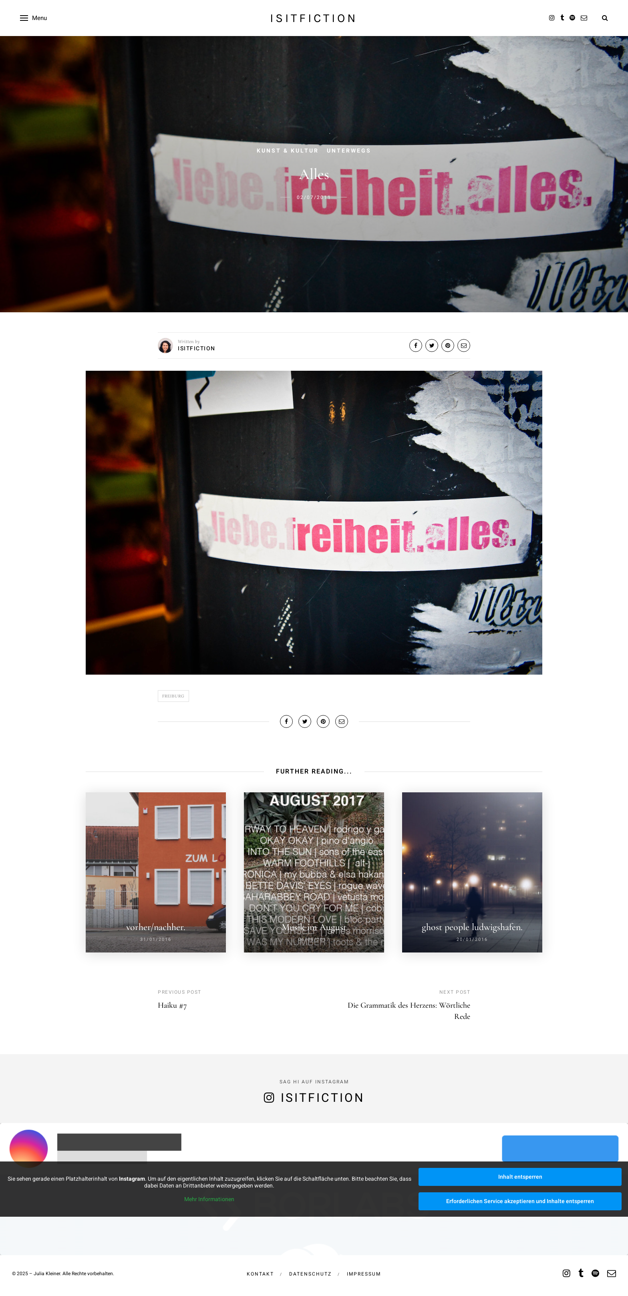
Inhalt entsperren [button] (520, 1177)
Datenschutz (310, 1274)
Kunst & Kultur (288, 151)
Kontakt (260, 1274)
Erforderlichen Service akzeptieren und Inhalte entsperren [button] (520, 1201)
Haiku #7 (172, 1005)
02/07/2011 (314, 197)
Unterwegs (349, 151)
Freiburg (173, 696)
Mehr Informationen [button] (209, 1199)
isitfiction (314, 18)
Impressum (364, 1274)
